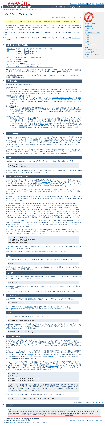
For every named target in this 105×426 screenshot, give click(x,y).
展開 (86, 30)
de (62, 17)
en (65, 17)
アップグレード (90, 44)
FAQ (89, 4)
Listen (19, 388)
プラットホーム (20, 29)
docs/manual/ (29, 307)
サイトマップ (100, 4)
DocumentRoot (28, 326)
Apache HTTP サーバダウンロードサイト (35, 137)
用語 (93, 4)
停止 (9, 328)
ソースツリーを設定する (92, 33)
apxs (39, 118)
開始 (38, 316)
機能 (66, 203)
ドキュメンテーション (25, 9)
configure (44, 124)
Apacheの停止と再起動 (92, 54)
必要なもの (88, 26)
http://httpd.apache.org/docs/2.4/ (16, 309)
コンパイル (10, 59)
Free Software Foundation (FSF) (62, 98)
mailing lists (69, 415)
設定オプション (11, 200)
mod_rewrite (57, 232)
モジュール (73, 4)
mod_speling (69, 232)
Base (37, 205)
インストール (89, 37)
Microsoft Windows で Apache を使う (44, 27)
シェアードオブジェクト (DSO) (51, 211)
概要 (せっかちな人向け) (92, 23)
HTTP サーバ (13, 9)
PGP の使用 (51, 153)
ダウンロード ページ (22, 153)
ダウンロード (89, 28)
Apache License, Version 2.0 (18, 422)
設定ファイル (32, 299)
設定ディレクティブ (50, 309)
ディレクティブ (82, 4)
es (68, 17)
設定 (8, 57)
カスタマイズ (89, 39)
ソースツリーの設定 (91, 50)
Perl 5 (8, 116)
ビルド (87, 35)
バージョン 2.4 (37, 9)
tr (81, 17)
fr (71, 17)
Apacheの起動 (89, 52)
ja (74, 17)
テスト (87, 42)
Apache (5, 9)
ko (77, 17)
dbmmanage (47, 118)
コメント (88, 56)
